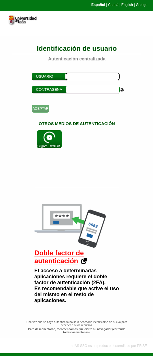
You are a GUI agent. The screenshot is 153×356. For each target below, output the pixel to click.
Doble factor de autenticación (59, 257)
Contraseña (49, 89)
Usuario (44, 76)
